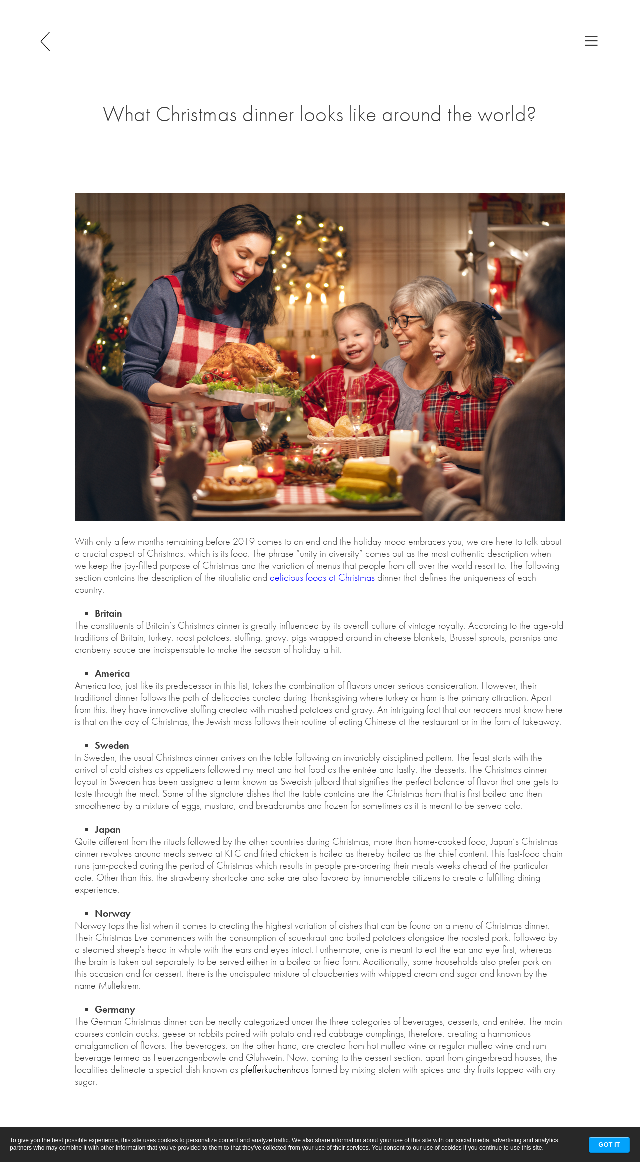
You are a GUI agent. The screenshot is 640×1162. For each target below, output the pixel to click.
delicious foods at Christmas (322, 577)
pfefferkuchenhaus (275, 1069)
